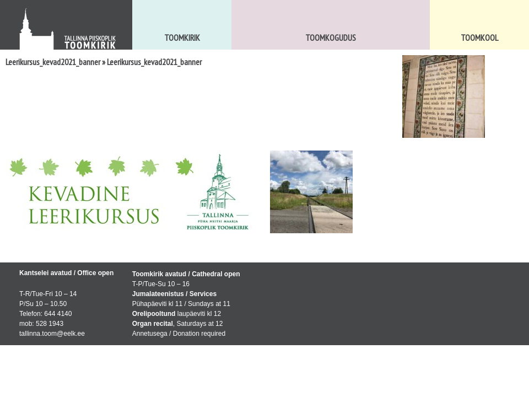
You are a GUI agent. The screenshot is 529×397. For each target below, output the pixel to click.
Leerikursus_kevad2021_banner (53, 61)
